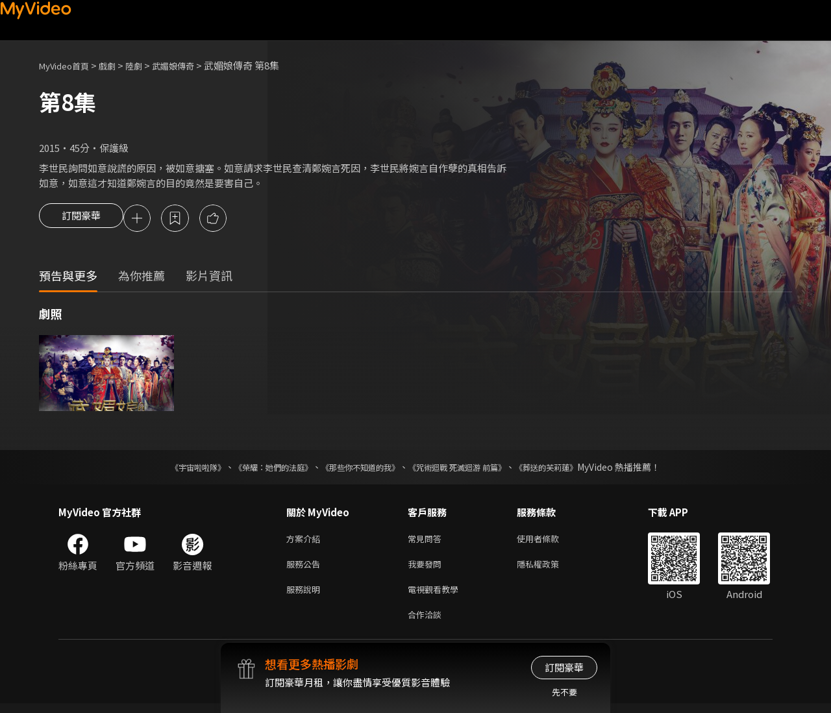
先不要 (564, 692)
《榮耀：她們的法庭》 (258, 468)
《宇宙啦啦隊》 (172, 468)
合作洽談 (427, 623)
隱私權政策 (549, 568)
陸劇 (146, 65)
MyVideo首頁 (68, 65)
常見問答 (427, 541)
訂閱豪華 (81, 219)
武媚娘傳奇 (190, 65)
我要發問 (427, 568)
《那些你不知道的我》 (358, 468)
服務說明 (305, 596)
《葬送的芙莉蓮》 (571, 468)
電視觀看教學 (437, 596)
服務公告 (305, 568)
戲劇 (117, 65)
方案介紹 (305, 541)
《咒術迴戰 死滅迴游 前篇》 (469, 468)
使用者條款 (549, 541)
